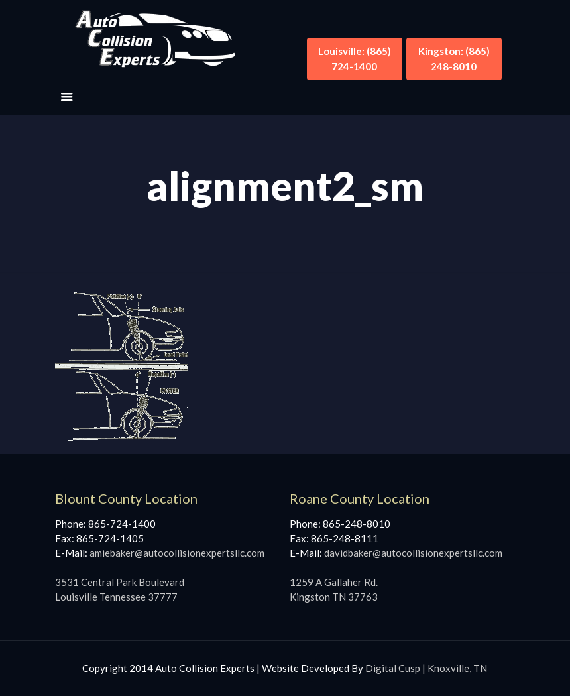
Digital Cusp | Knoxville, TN (426, 668)
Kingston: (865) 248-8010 (454, 58)
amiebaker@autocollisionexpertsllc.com (176, 553)
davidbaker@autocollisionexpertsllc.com (413, 553)
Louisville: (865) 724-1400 (354, 58)
